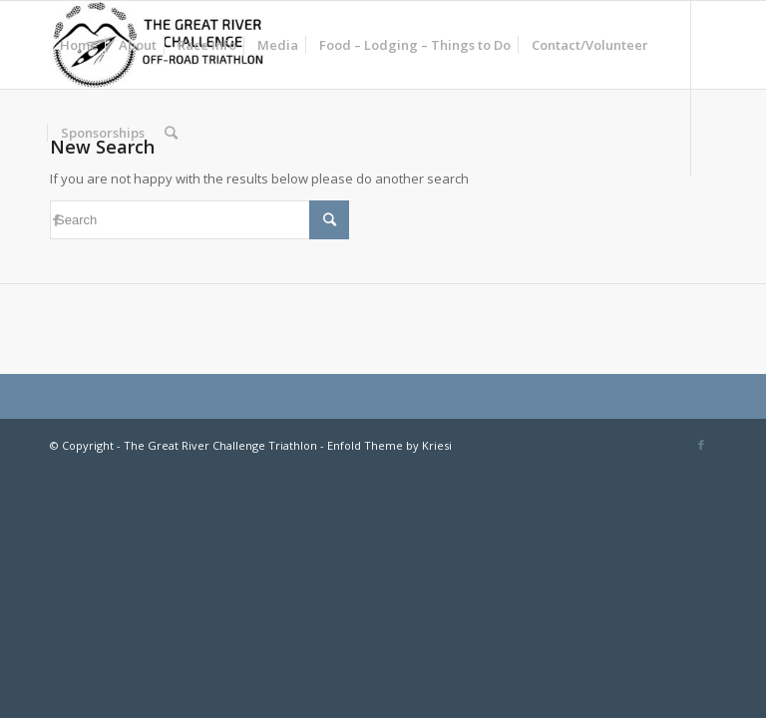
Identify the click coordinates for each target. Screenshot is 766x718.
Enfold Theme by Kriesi (389, 445)
